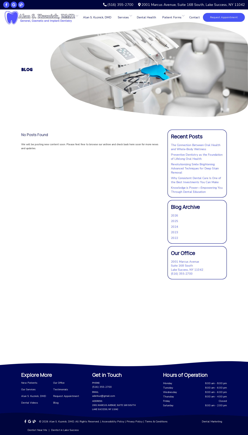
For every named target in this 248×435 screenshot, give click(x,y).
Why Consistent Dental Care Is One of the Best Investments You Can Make (196, 180)
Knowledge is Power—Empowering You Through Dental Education (197, 190)
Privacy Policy (135, 421)
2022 (174, 238)
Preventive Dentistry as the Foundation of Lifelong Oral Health (197, 157)
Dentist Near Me (37, 430)
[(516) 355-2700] (118, 4)
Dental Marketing (212, 421)
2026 (174, 215)
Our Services (28, 389)
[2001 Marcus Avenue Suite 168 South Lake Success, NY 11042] (187, 266)
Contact (194, 17)
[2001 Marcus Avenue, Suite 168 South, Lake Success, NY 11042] (191, 4)
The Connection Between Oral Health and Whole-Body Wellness (195, 147)
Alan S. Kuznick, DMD (97, 17)
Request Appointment (66, 396)
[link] (6, 5)
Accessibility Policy (113, 421)
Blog (56, 403)
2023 (174, 232)
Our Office (59, 383)
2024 (174, 227)
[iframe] (124, 329)
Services (123, 17)
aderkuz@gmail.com (103, 396)
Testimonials (60, 389)
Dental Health (146, 17)
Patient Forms (171, 17)
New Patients (29, 383)
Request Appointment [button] (224, 17)
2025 (174, 221)
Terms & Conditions (156, 421)
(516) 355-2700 (182, 274)
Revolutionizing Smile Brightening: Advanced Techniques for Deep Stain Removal (195, 168)
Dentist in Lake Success (65, 430)
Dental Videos (29, 403)
